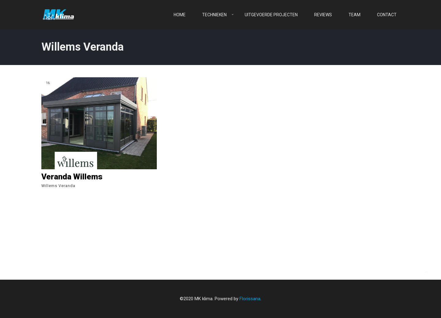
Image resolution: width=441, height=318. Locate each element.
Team (354, 14)
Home (180, 14)
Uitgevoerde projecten (271, 14)
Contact (387, 14)
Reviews (323, 14)
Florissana (249, 298)
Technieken (214, 14)
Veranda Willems (72, 176)
